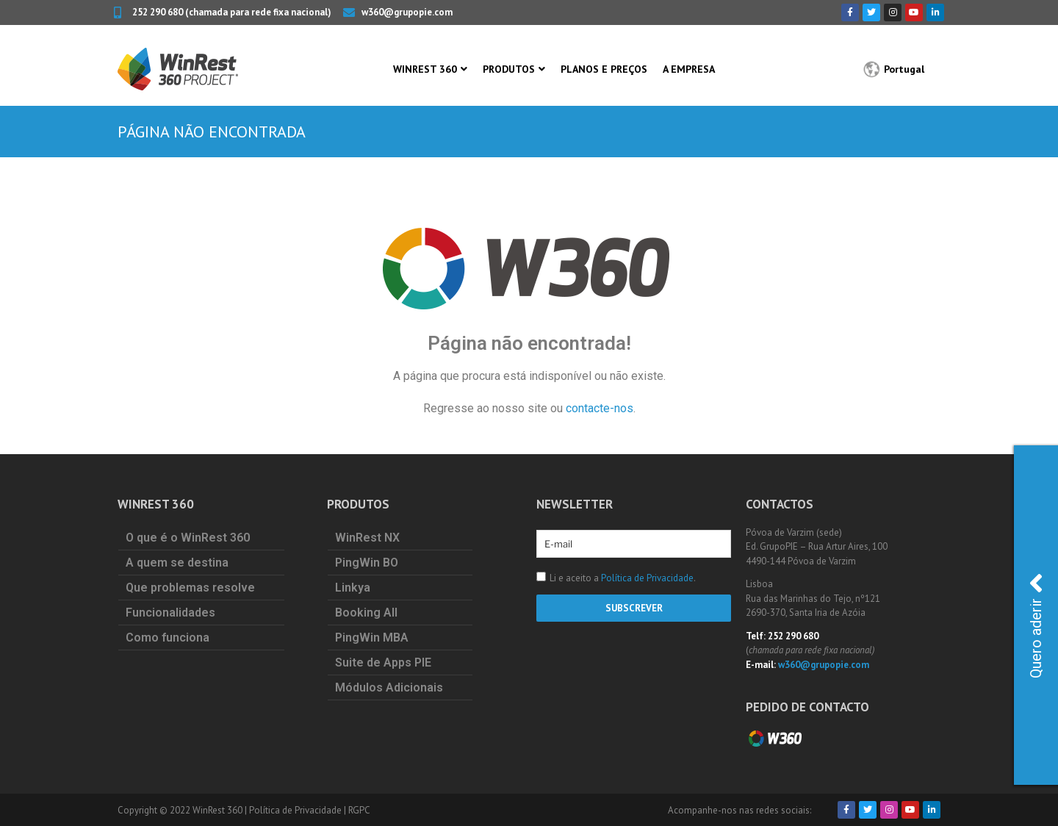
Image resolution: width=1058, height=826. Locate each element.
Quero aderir (1036, 623)
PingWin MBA (372, 637)
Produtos (509, 69)
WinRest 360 (425, 69)
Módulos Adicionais (389, 687)
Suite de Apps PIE (383, 662)
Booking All (366, 613)
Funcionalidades (170, 613)
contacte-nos (599, 408)
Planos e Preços (604, 69)
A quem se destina (177, 563)
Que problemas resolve (190, 588)
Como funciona (167, 637)
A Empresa (689, 69)
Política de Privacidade (647, 578)
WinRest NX (367, 538)
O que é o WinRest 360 (188, 538)
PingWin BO (366, 563)
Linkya (352, 588)
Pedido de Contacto (807, 707)
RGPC (359, 810)
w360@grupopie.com (823, 664)
